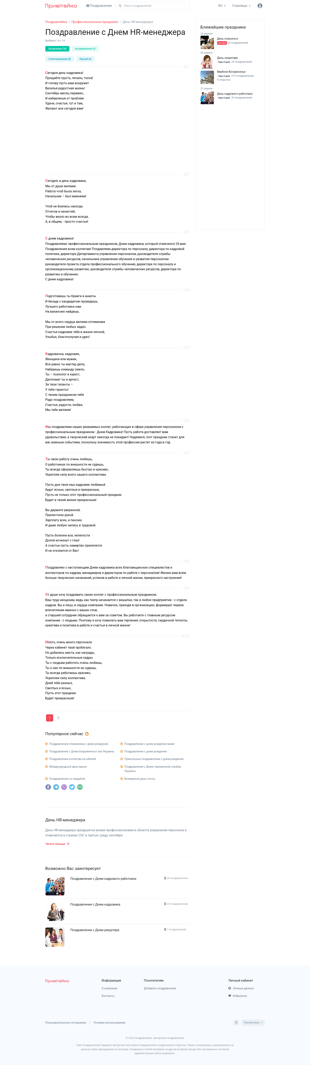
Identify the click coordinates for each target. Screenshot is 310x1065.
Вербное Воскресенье (231, 71)
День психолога (227, 38)
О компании (109, 988)
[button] (57, 843)
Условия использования (110, 1022)
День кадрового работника (234, 93)
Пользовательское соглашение (65, 1022)
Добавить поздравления (160, 988)
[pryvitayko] (57, 981)
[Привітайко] (61, 6)
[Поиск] (153, 5)
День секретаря (227, 57)
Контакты (108, 995)
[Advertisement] (117, 147)
